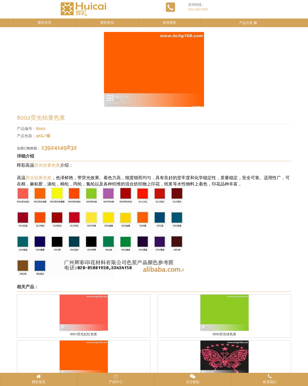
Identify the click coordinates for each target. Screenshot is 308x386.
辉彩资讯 (107, 23)
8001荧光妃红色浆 (83, 334)
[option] (154, 69)
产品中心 (115, 379)
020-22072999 (198, 9)
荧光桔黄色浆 (47, 165)
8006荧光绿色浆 (224, 334)
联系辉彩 (169, 23)
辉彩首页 (44, 23)
